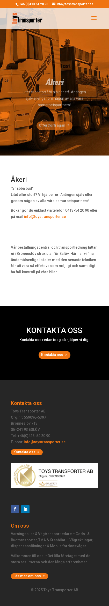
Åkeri (54, 85)
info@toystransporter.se (45, 442)
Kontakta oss (52, 355)
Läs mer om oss (27, 576)
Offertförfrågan (52, 129)
